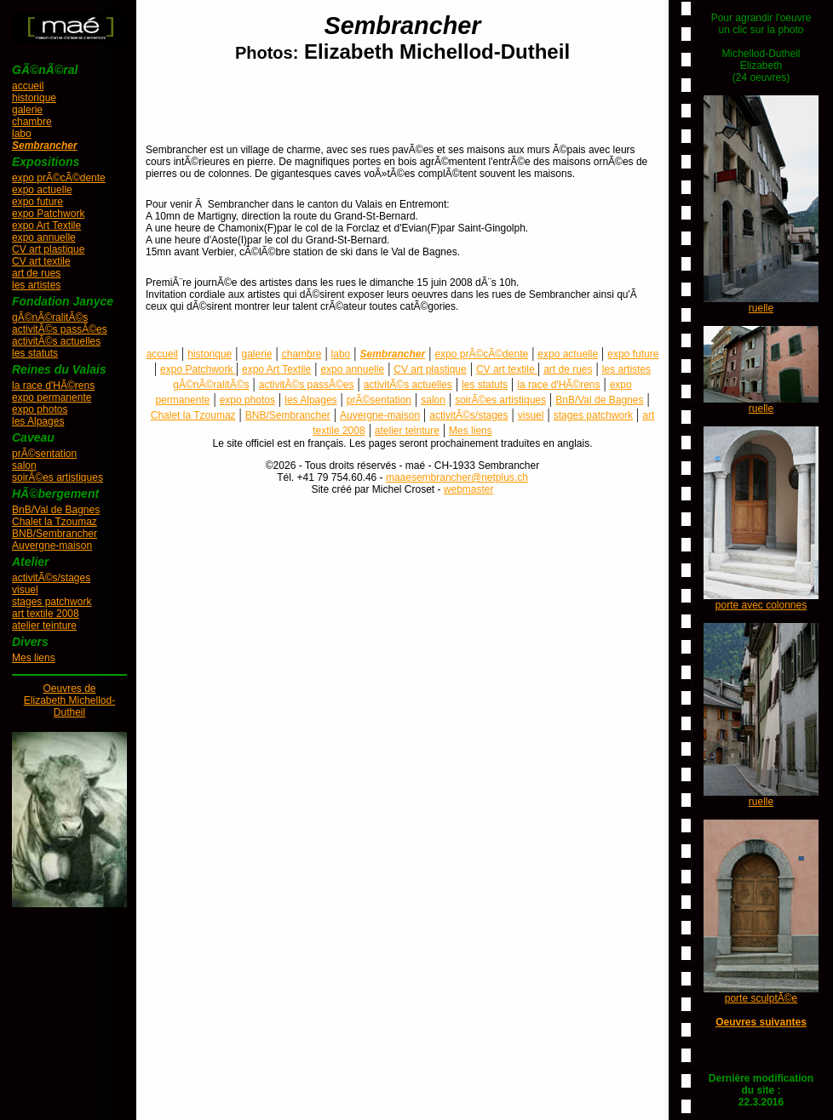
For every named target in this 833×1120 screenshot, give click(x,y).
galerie (27, 110)
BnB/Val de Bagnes (56, 510)
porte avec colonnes (761, 605)
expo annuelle (44, 237)
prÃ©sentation (44, 454)
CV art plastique (48, 249)
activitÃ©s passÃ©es (59, 329)
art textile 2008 (45, 614)
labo (22, 134)
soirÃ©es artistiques (57, 477)
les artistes (36, 285)
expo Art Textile (46, 225)
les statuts (35, 353)
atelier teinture (44, 625)
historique (34, 98)
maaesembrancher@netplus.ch (457, 477)
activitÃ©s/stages (51, 578)
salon (24, 465)
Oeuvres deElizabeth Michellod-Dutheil (69, 700)
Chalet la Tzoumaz (54, 522)
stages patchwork (51, 602)
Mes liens (33, 658)
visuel (25, 590)
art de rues (36, 273)
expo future (37, 202)
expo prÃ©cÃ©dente (59, 178)
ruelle (761, 308)
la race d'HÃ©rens (53, 385)
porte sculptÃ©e (761, 998)
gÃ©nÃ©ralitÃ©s (50, 317)
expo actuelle (42, 190)
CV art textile (41, 261)
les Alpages (38, 421)
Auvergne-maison (52, 545)
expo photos (39, 409)
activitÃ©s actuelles (56, 341)
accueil (27, 86)
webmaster (469, 489)
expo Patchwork (48, 214)
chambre (32, 122)
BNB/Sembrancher (54, 534)
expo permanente (51, 397)
